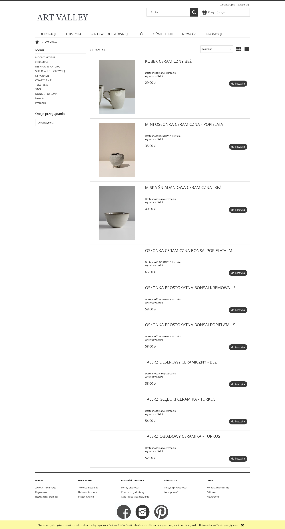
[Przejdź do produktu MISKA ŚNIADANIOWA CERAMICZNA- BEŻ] (117, 213)
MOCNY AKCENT (45, 57)
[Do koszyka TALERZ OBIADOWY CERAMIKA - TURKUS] (238, 459)
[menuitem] (48, 34)
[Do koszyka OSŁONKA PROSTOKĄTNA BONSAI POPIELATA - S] (238, 347)
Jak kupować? (171, 492)
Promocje (41, 103)
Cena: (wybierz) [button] (46, 122)
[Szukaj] (194, 12)
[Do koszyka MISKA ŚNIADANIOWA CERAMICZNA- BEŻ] (238, 210)
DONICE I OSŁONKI (46, 93)
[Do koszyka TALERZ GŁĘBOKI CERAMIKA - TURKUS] (238, 422)
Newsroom (213, 496)
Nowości (40, 98)
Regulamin (41, 492)
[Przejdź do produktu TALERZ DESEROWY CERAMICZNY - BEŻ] (117, 363)
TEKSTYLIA (41, 84)
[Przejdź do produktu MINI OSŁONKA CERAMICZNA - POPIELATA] (117, 150)
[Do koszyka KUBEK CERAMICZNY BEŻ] (238, 84)
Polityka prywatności (175, 487)
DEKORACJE (42, 75)
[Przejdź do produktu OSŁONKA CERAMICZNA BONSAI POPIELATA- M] (117, 251)
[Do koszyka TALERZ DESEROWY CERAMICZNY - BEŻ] (238, 384)
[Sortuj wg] (216, 49)
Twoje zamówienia (88, 487)
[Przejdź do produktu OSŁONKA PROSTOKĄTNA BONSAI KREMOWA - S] (117, 289)
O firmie (211, 492)
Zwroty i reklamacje (45, 487)
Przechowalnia (86, 496)
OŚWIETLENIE (43, 80)
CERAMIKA (41, 62)
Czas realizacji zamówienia (135, 496)
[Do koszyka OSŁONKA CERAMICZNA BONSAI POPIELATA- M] (238, 273)
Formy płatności (130, 487)
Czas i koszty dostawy (132, 492)
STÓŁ (38, 89)
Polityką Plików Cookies (121, 525)
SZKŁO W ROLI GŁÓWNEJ (50, 71)
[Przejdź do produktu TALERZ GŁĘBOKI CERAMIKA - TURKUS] (117, 400)
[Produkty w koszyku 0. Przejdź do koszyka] (213, 12)
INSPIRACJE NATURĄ (47, 66)
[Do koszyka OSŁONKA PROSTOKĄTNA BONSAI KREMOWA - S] (238, 310)
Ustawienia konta (87, 492)
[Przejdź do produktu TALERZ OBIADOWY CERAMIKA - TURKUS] (117, 437)
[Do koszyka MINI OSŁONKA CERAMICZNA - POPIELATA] (238, 147)
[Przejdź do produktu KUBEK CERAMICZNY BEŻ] (117, 87)
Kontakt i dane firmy (218, 487)
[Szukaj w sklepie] (169, 12)
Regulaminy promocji (46, 496)
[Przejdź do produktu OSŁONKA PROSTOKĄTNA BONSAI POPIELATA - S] (117, 326)
